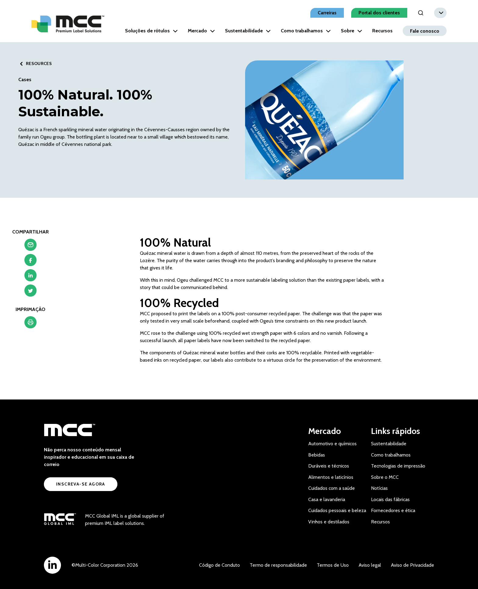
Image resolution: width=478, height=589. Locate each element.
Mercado (201, 31)
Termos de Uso (333, 565)
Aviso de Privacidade (412, 565)
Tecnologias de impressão (398, 466)
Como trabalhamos (306, 31)
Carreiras (327, 13)
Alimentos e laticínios (330, 477)
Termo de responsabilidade (278, 565)
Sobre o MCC (385, 477)
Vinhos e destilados (328, 522)
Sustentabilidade (248, 31)
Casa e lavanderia (326, 499)
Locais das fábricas (390, 499)
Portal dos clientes (379, 13)
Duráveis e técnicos (328, 466)
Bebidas (316, 455)
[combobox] (440, 13)
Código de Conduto (219, 565)
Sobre (351, 31)
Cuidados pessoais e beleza (337, 510)
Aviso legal (369, 565)
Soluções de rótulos (151, 31)
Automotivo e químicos (332, 443)
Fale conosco (424, 31)
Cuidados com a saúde (331, 488)
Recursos (382, 31)
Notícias (379, 488)
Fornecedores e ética (393, 510)
